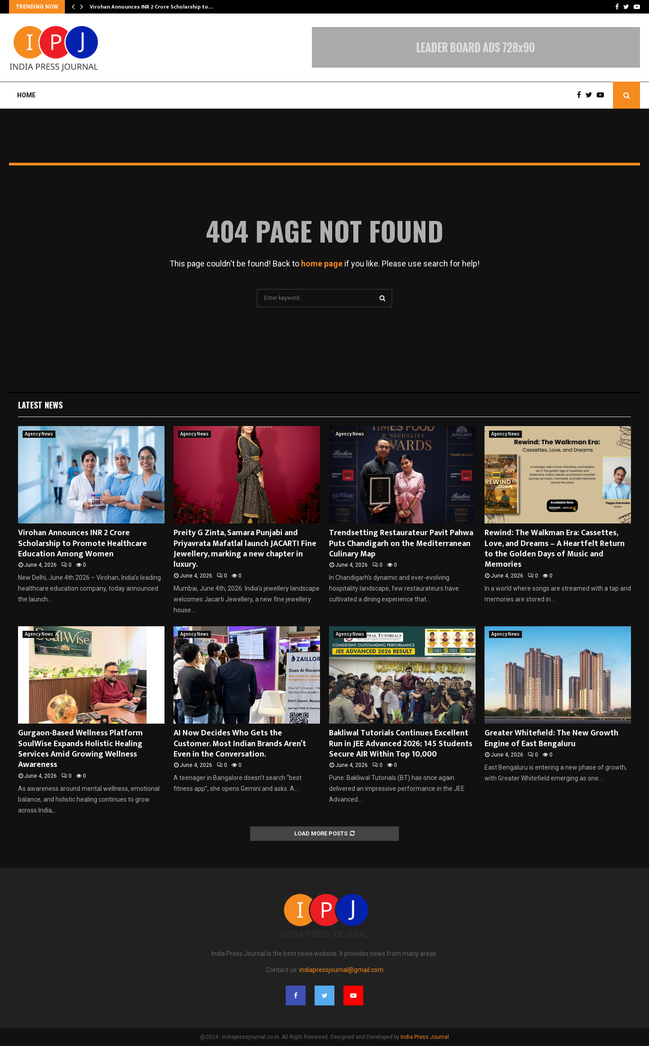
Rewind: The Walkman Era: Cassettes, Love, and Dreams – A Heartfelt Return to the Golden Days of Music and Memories (554, 548)
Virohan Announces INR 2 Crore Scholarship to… (151, 6)
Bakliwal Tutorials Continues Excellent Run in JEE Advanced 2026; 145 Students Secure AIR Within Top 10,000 (400, 743)
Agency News (39, 433)
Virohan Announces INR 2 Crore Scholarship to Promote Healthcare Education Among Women (82, 543)
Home (26, 95)
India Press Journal (425, 1037)
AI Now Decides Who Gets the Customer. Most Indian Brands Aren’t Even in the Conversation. (240, 743)
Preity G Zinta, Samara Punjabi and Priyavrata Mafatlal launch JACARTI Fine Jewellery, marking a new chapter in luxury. (245, 548)
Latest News (40, 405)
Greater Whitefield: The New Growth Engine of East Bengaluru (551, 738)
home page (322, 263)
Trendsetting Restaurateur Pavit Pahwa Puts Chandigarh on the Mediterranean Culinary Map (401, 543)
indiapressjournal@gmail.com (341, 969)
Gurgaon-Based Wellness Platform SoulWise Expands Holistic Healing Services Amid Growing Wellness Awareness (80, 748)
